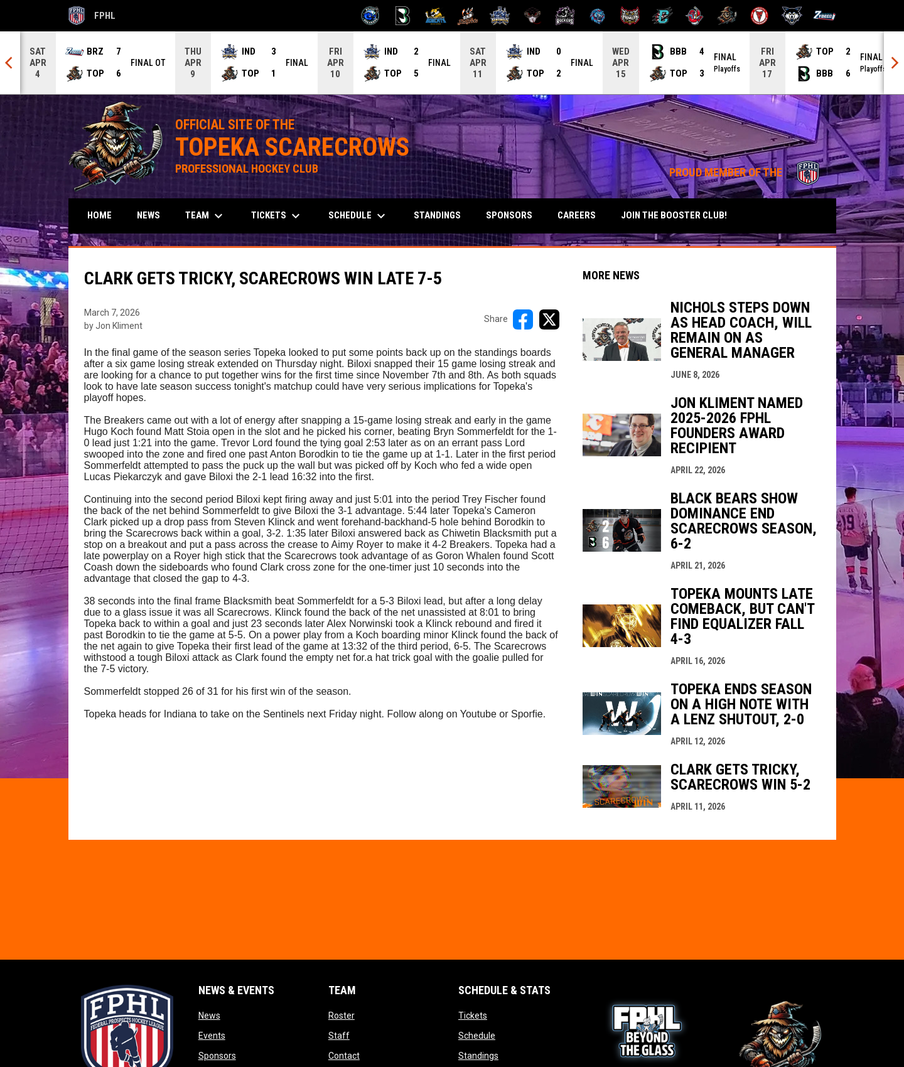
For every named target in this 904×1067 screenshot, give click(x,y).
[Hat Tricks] (468, 15)
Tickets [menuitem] (277, 215)
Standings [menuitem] (437, 215)
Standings (478, 1056)
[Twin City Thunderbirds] (760, 15)
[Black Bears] (402, 15)
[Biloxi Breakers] (370, 15)
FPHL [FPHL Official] (92, 15)
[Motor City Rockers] (565, 15)
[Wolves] (792, 15)
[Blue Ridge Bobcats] (435, 15)
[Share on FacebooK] (523, 319)
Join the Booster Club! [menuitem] (678, 215)
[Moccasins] (532, 15)
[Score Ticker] (452, 62)
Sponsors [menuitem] (509, 215)
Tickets (472, 1016)
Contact (344, 1056)
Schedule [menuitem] (358, 215)
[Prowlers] (630, 15)
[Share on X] (549, 319)
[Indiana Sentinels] (500, 15)
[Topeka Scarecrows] (727, 15)
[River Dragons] (662, 15)
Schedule (476, 1036)
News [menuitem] (148, 215)
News (209, 1016)
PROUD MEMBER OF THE (746, 173)
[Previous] (10, 62)
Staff (339, 1036)
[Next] (894, 62)
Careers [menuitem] (576, 215)
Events (211, 1036)
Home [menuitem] (99, 215)
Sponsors (217, 1056)
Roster (341, 1016)
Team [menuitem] (205, 215)
